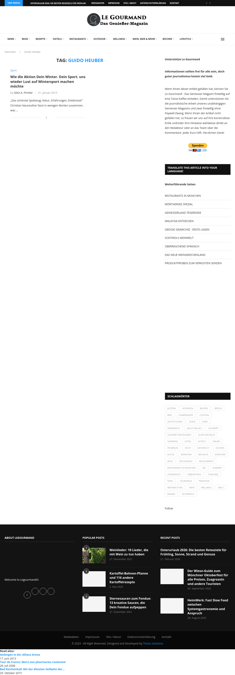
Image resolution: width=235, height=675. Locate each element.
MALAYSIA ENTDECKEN (179, 221)
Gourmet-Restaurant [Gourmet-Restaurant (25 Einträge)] (179, 434)
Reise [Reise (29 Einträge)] (170, 461)
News (11, 39)
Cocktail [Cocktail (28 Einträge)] (205, 415)
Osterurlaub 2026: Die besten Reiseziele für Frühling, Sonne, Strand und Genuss (193, 552)
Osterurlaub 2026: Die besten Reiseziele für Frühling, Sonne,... (63, 3)
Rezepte (40, 39)
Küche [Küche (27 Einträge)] (170, 454)
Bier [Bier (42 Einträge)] (169, 415)
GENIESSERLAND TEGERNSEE (183, 213)
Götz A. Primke (23, 92)
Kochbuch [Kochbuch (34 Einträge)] (203, 447)
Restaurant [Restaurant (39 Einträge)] (186, 461)
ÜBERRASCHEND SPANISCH (182, 246)
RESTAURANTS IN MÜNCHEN (183, 195)
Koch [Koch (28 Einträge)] (188, 447)
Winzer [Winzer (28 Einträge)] (171, 494)
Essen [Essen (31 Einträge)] (192, 421)
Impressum (114, 3)
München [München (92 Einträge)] (220, 454)
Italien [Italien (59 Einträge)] (216, 441)
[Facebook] (206, 3)
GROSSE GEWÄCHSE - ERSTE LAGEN (187, 229)
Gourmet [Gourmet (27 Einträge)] (213, 428)
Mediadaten (98, 3)
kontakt (174, 3)
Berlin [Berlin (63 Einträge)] (218, 408)
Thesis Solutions (153, 643)
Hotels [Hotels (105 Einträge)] (202, 441)
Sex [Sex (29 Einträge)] (204, 467)
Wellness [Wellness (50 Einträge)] (206, 487)
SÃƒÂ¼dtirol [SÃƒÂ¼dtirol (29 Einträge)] (194, 474)
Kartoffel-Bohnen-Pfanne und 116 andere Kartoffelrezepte (128, 577)
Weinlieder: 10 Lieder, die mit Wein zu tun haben (128, 552)
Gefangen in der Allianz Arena (20, 654)
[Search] (229, 39)
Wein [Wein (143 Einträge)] (191, 487)
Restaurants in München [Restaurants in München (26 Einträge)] (181, 467)
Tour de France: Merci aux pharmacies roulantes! (33, 662)
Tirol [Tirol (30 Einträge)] (170, 480)
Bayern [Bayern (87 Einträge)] (204, 408)
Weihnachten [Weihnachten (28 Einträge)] (174, 487)
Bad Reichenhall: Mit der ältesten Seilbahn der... (32, 669)
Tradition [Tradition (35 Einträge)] (204, 480)
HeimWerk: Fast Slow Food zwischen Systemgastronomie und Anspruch (207, 606)
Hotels (57, 39)
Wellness (119, 39)
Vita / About (129, 3)
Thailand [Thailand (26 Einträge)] (213, 474)
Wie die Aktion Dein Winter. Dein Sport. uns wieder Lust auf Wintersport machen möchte (48, 81)
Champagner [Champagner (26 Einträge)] (185, 415)
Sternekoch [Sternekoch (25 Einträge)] (174, 474)
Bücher (167, 39)
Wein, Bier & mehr (144, 39)
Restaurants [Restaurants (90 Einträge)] (206, 461)
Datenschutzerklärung (153, 3)
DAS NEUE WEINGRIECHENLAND (185, 255)
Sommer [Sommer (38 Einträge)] (217, 467)
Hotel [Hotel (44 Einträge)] (188, 441)
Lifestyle (185, 39)
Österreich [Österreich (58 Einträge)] (188, 494)
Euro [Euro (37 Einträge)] (205, 421)
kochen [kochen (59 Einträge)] (220, 447)
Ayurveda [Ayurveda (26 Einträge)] (187, 408)
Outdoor (99, 39)
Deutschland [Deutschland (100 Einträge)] (174, 421)
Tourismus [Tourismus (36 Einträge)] (186, 480)
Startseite (10, 52)
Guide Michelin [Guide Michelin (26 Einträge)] (206, 434)
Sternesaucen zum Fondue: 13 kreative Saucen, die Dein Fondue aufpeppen (130, 602)
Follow (169, 508)
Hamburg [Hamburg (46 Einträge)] (172, 441)
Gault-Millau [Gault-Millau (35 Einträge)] (194, 428)
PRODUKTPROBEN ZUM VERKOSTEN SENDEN (193, 263)
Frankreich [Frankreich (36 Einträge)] (173, 428)
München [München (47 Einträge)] (186, 454)
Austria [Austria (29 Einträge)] (171, 408)
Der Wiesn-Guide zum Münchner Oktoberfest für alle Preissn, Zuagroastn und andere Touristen (207, 577)
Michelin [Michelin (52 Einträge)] (203, 454)
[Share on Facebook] (46, 117)
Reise (25, 39)
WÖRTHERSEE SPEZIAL (179, 204)
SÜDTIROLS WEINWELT (179, 238)
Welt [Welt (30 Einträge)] (221, 487)
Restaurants (77, 39)
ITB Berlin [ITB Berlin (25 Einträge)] (172, 447)
